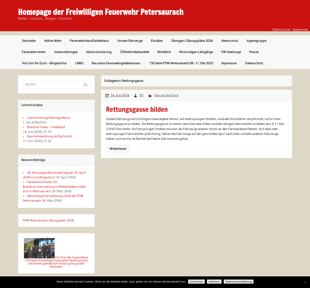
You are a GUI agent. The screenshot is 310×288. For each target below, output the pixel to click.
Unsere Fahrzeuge (130, 41)
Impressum (300, 29)
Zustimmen (196, 281)
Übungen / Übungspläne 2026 (192, 41)
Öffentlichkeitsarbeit (134, 52)
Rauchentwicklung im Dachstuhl (49, 136)
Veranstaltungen (66, 52)
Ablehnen (214, 281)
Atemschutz (229, 41)
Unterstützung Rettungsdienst (48, 118)
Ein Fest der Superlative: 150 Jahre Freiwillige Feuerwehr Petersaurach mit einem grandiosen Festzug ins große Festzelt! (57, 262)
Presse (254, 52)
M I (141, 95)
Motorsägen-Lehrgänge (196, 52)
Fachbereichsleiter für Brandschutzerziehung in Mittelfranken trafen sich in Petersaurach (54, 186)
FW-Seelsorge (231, 52)
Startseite (29, 41)
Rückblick (164, 52)
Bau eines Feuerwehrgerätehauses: (116, 63)
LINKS (79, 63)
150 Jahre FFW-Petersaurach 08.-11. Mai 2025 (181, 63)
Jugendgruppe (256, 41)
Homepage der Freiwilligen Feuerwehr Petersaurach (100, 12)
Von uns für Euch (166, 95)
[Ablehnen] (305, 282)
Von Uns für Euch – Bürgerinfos (44, 63)
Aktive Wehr (53, 41)
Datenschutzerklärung (238, 281)
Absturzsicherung (99, 52)
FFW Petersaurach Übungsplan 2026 (48, 220)
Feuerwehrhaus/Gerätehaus (89, 41)
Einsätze (157, 41)
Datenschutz (282, 29)
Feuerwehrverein (34, 52)
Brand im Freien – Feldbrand (46, 127)
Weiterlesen (117, 149)
